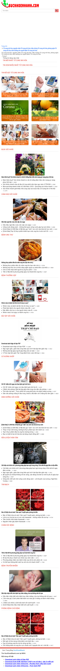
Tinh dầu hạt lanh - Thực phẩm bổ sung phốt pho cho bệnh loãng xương (27, 391)
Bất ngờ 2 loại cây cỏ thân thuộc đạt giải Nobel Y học (45, 119)
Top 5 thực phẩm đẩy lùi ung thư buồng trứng (18, 432)
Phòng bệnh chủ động (10, 608)
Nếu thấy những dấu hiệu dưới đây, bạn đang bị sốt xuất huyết (15, 142)
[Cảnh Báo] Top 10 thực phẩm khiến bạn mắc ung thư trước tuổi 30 (25, 231)
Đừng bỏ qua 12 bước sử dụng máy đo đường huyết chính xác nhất (15, 95)
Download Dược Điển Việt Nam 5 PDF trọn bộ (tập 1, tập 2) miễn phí (29, 661)
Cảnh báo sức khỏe (9, 194)
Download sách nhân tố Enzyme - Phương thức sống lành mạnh (28, 663)
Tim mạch (5, 484)
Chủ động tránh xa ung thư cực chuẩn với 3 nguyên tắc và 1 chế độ (26, 645)
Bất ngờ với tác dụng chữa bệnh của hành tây (18, 641)
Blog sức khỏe (7, 149)
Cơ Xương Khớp (7, 356)
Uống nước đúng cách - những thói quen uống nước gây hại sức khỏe (27, 227)
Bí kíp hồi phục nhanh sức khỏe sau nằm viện (18, 558)
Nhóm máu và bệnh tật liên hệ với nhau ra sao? (14, 303)
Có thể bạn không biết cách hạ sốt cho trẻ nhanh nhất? (21, 562)
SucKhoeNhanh (19, 650)
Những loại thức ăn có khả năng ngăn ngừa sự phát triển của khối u (26, 267)
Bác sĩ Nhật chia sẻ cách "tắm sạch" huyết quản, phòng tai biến (19, 512)
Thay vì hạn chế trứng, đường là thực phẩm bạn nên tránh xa (23, 430)
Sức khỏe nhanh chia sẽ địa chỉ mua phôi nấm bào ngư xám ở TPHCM (27, 184)
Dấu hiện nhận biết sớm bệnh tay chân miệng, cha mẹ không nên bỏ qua (22, 593)
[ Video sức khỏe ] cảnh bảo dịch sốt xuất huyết (19, 603)
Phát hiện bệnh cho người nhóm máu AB (17, 308)
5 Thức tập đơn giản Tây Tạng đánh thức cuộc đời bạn (21, 353)
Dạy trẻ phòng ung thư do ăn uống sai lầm (17, 643)
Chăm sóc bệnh (7, 525)
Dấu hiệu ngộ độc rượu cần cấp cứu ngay (13, 222)
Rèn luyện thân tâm (9, 437)
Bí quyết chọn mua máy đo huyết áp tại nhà (45, 142)
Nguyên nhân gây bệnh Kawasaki (14, 521)
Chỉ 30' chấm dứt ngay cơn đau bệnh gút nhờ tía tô (16, 384)
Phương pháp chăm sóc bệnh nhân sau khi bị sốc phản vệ (22, 560)
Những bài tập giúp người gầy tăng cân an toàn (19, 351)
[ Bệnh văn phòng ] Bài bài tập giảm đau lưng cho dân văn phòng (25, 389)
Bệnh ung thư (7, 234)
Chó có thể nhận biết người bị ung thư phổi (17, 269)
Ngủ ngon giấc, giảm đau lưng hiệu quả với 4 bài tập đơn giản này (25, 349)
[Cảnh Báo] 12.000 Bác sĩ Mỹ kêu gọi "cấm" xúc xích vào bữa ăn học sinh (28, 229)
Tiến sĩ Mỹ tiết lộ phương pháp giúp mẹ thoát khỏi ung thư (22, 272)
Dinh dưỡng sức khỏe (10, 397)
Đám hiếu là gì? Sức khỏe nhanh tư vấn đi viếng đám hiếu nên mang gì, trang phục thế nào (27, 177)
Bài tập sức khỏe (8, 316)
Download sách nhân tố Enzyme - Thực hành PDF (23, 666)
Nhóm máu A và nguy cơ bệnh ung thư (16, 312)
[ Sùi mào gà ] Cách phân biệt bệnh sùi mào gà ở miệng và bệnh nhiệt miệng (28, 598)
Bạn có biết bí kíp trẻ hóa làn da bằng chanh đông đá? (21, 434)
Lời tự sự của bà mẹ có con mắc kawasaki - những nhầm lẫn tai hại (26, 517)
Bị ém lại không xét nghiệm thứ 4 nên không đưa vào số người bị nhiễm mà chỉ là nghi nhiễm (15, 118)
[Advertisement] (30, 31)
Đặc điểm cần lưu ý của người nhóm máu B (18, 310)
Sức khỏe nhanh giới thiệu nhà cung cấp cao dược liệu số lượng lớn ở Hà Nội (29, 188)
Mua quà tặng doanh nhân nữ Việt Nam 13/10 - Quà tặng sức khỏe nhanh (28, 186)
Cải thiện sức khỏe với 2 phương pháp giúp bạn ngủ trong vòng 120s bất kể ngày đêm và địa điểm (29, 465)
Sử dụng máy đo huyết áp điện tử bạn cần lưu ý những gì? (45, 95)
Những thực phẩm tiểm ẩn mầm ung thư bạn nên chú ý (17, 262)
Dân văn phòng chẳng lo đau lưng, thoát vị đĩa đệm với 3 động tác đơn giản (28, 393)
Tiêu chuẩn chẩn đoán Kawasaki (14, 519)
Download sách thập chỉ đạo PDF (10, 343)
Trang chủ (4, 46)
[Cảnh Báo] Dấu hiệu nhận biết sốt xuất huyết (18, 605)
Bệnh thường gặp (8, 275)
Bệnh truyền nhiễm (9, 565)
